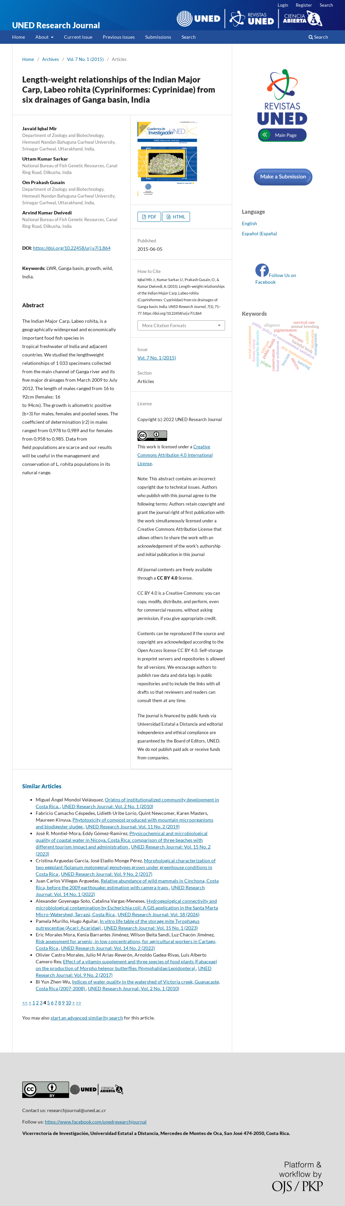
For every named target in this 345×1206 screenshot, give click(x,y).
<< (25, 1002)
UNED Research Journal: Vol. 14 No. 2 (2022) (108, 948)
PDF (151, 216)
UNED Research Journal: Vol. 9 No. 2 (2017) (106, 874)
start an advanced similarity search (87, 1018)
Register (304, 5)
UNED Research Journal (56, 25)
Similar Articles (41, 786)
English (249, 223)
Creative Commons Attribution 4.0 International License (175, 455)
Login (283, 5)
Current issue (78, 37)
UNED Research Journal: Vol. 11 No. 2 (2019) (133, 826)
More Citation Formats (164, 325)
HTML (178, 216)
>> (78, 1002)
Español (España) (259, 233)
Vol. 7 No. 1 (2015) (85, 59)
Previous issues (119, 37)
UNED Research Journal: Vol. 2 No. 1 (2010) (107, 806)
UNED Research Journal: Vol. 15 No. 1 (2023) (151, 928)
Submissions (158, 37)
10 (68, 1002)
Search (189, 37)
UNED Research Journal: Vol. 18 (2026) (158, 914)
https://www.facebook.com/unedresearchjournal (96, 1122)
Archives (50, 59)
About (42, 37)
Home (18, 37)
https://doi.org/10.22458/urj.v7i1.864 (72, 248)
